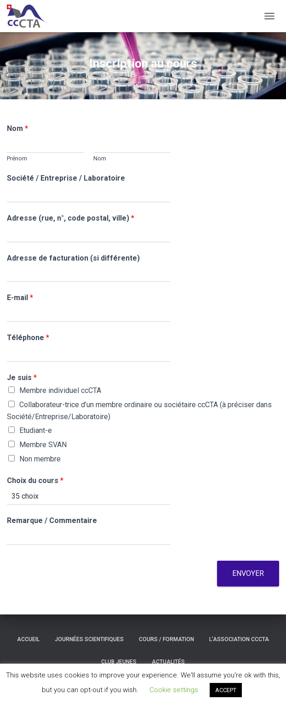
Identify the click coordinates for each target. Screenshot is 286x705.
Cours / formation (166, 639)
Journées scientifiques (89, 639)
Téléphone (28, 337)
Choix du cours (35, 480)
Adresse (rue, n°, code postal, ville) (70, 218)
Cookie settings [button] (173, 690)
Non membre (40, 459)
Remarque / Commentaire (52, 520)
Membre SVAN (43, 444)
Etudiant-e (35, 430)
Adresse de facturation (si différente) (73, 258)
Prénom (17, 158)
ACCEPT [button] (225, 690)
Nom (17, 128)
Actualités (168, 662)
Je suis (22, 377)
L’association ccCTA (239, 639)
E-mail (20, 297)
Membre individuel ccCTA (60, 390)
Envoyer (248, 573)
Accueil (28, 639)
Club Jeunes (119, 662)
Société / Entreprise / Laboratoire (66, 178)
